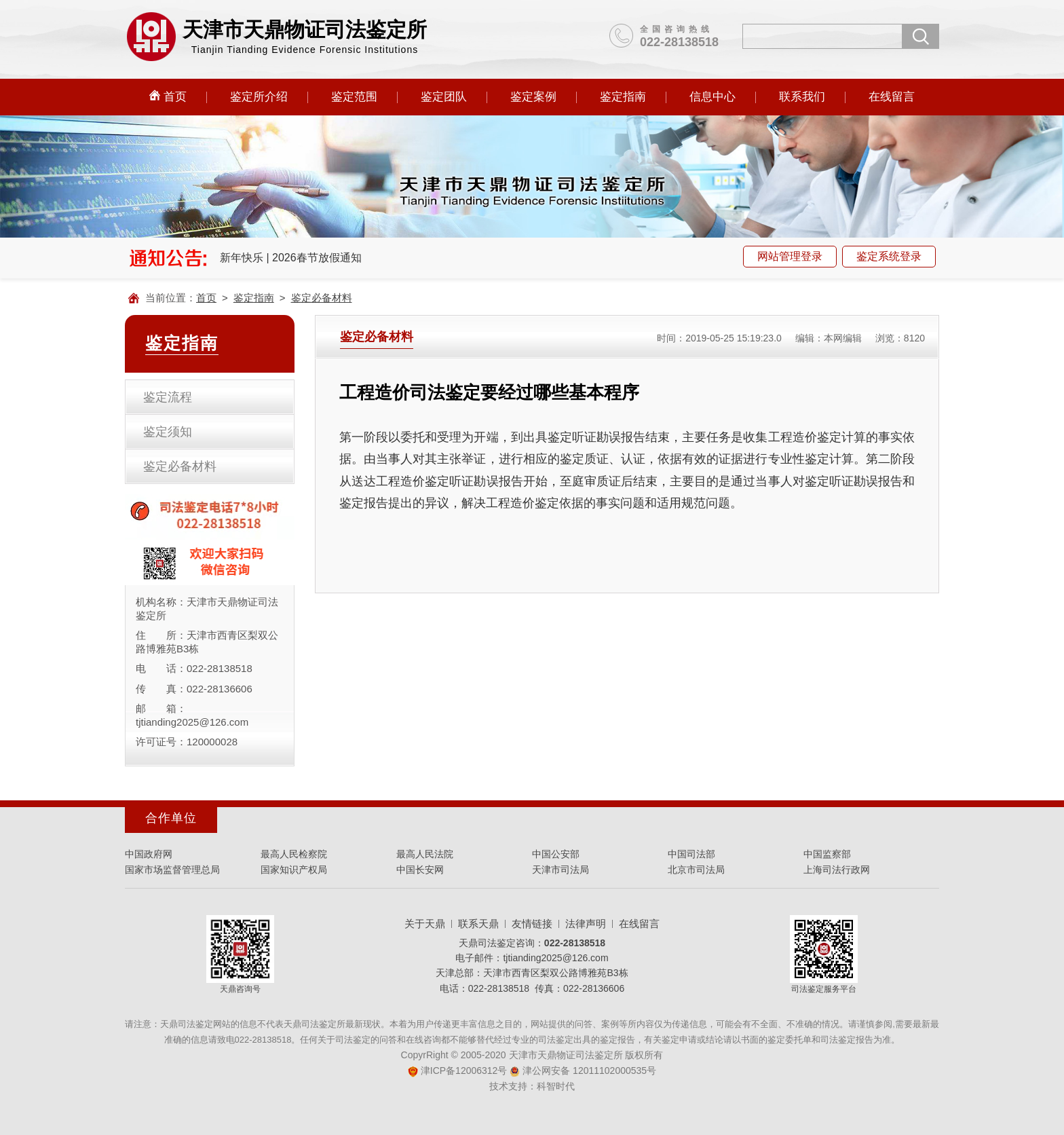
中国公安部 (556, 854)
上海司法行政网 (836, 869)
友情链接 (532, 923)
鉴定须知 (167, 432)
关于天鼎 (424, 923)
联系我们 (802, 96)
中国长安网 (420, 869)
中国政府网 (148, 854)
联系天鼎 (478, 923)
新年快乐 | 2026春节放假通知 (291, 257)
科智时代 (556, 1086)
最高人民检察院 (294, 854)
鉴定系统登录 (889, 256)
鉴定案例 (533, 96)
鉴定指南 (623, 96)
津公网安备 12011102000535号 (583, 1070)
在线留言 (892, 96)
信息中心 (712, 96)
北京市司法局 (696, 869)
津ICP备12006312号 (458, 1070)
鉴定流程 (167, 397)
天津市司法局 (560, 869)
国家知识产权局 (294, 869)
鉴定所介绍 (259, 96)
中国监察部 (827, 854)
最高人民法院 (424, 854)
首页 (168, 96)
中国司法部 (691, 854)
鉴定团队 (444, 96)
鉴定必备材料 (321, 297)
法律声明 (585, 923)
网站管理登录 (789, 256)
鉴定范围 (354, 96)
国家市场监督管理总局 (172, 869)
